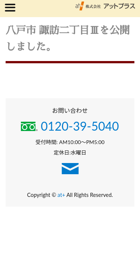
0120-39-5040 (70, 126)
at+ (61, 195)
